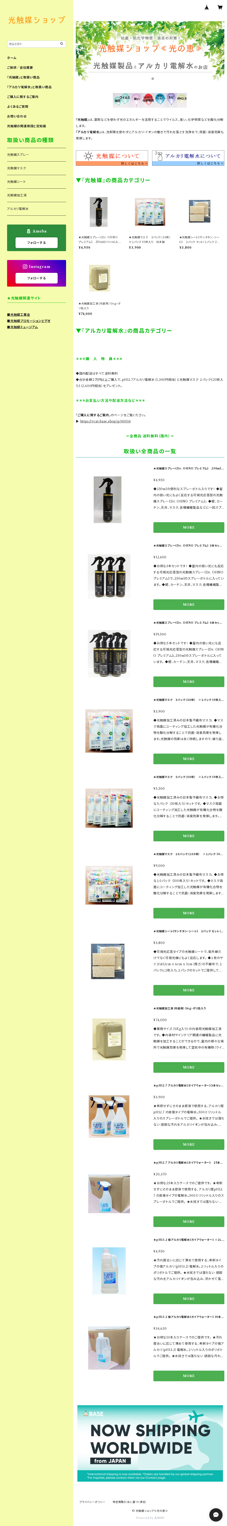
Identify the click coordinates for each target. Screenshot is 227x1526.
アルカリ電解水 (18, 209)
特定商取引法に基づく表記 (129, 1502)
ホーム (11, 58)
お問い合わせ (17, 116)
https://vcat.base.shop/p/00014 (105, 421)
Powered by (150, 1518)
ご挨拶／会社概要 (20, 68)
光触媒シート (16, 182)
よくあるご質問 (17, 107)
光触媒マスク (16, 168)
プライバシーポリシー (92, 1502)
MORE (189, 528)
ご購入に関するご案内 (23, 97)
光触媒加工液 (17, 195)
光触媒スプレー (18, 155)
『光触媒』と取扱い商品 (23, 77)
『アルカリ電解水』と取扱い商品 (29, 87)
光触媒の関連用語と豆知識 (26, 126)
